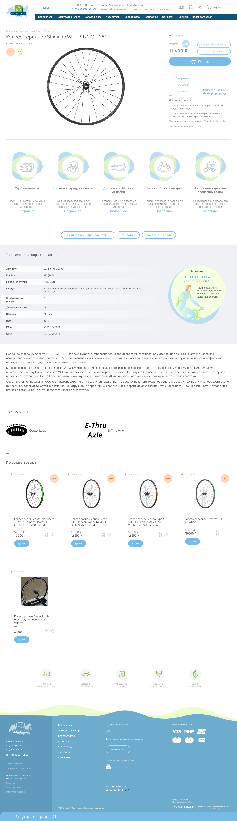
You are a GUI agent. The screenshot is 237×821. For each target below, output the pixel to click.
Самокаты (64, 757)
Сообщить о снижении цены (213, 44)
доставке (188, 126)
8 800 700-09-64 (197, 277)
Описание (128, 235)
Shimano (50, 31)
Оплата (137, 8)
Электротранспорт (69, 730)
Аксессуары (65, 741)
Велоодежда (65, 746)
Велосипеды (65, 725)
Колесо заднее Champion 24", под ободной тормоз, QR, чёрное (32, 619)
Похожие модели (159, 235)
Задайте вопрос (14, 763)
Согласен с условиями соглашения (126, 739)
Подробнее (26, 211)
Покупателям (164, 8)
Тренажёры (64, 752)
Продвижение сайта (182, 802)
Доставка (149, 8)
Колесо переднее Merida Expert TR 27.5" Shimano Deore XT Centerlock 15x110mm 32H (34, 522)
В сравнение (182, 84)
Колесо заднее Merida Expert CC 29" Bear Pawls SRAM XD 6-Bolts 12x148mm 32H (90, 522)
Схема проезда (13, 787)
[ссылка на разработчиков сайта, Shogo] (201, 806)
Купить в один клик (214, 51)
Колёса (39, 31)
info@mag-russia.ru (16, 791)
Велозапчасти (25, 31)
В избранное (182, 78)
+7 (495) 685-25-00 (197, 281)
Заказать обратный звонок (114, 8)
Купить (203, 61)
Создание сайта (180, 799)
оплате (198, 126)
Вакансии (10, 783)
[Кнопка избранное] (200, 7)
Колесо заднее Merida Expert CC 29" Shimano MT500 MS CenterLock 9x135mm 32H (146, 522)
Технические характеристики (87, 235)
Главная (10, 31)
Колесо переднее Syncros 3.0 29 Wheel (203, 520)
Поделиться (182, 91)
